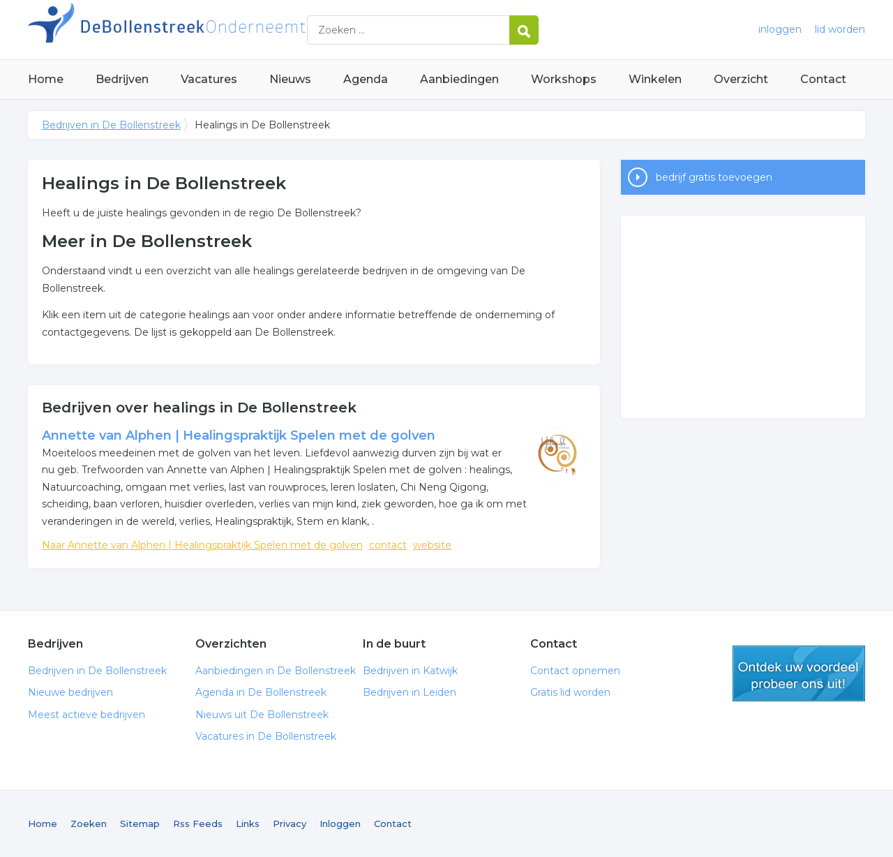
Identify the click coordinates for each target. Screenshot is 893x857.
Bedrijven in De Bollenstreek (202, 29)
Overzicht (741, 79)
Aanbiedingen (459, 79)
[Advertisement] (743, 317)
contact (388, 545)
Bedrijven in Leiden (409, 692)
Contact (823, 79)
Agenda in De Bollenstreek (261, 692)
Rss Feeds (198, 823)
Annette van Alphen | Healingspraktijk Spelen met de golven (238, 435)
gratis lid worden (799, 673)
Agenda (365, 79)
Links (248, 823)
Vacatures (209, 79)
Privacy (289, 823)
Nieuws (290, 79)
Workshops (563, 79)
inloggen (780, 29)
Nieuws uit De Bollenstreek (262, 714)
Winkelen (655, 79)
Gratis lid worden (570, 692)
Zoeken (88, 823)
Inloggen (340, 823)
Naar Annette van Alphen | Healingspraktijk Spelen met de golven (202, 545)
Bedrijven (122, 79)
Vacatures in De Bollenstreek (265, 736)
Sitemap (140, 823)
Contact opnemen (575, 670)
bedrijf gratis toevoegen (714, 177)
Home (45, 79)
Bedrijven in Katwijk (410, 670)
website (432, 545)
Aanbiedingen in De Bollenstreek (275, 670)
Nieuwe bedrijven (70, 692)
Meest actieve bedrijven (86, 714)
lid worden (840, 29)
